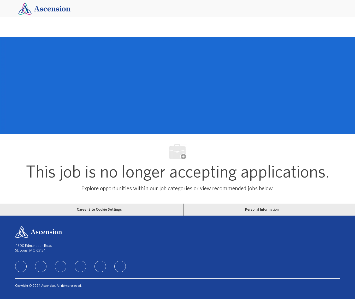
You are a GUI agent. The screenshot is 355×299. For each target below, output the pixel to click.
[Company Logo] (44, 8)
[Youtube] (100, 266)
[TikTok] (80, 266)
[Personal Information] (262, 209)
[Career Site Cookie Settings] (99, 209)
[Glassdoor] (120, 266)
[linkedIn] (21, 266)
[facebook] (40, 266)
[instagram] (60, 266)
